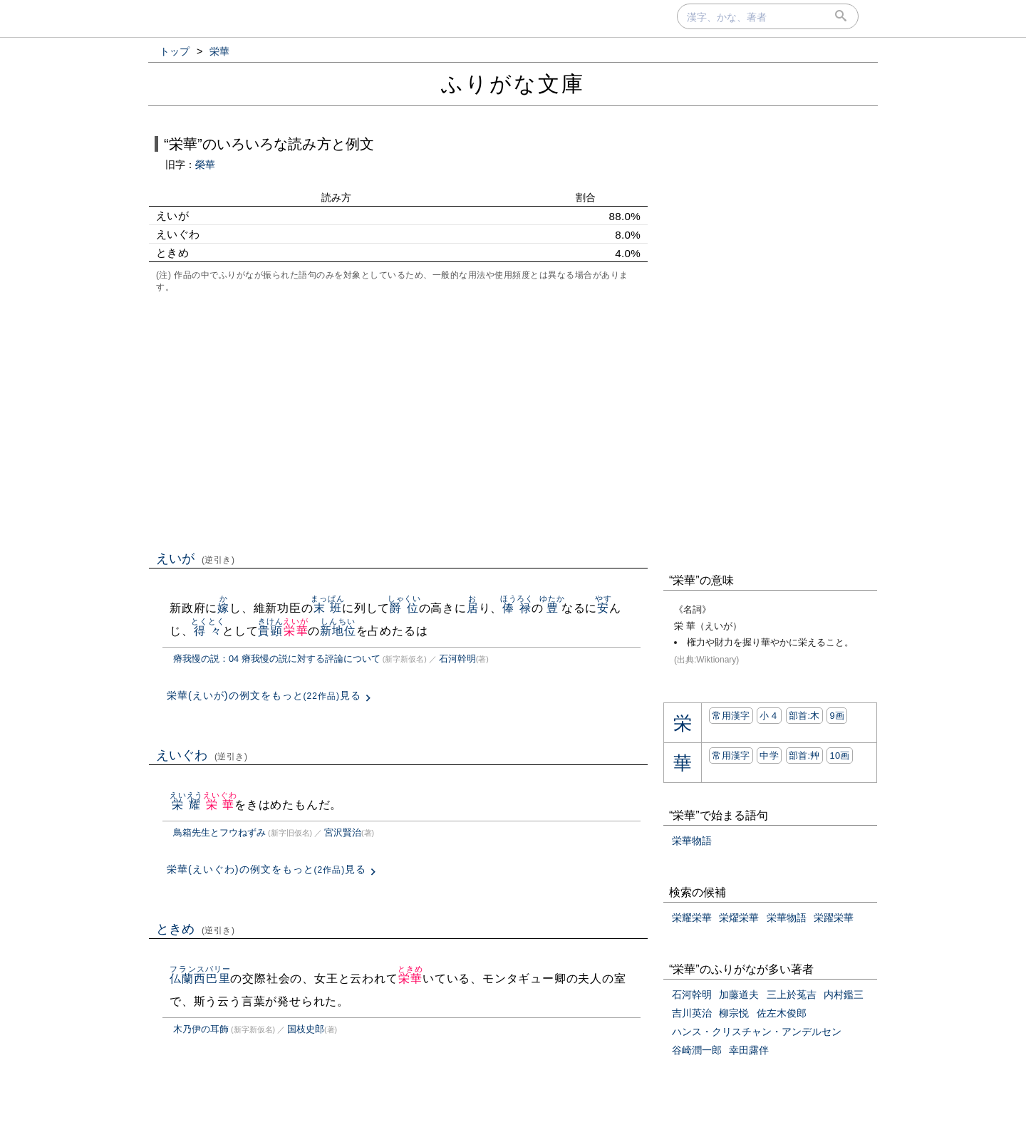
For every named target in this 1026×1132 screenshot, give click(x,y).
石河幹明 (457, 658)
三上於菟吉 (792, 994)
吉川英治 (692, 1013)
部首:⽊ (804, 715)
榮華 (205, 164)
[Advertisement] (398, 420)
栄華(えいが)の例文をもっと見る (264, 695)
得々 (207, 631)
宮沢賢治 (342, 832)
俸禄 (517, 608)
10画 (839, 755)
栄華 (295, 631)
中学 (769, 755)
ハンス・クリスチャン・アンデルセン (756, 1031)
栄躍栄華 (834, 917)
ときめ (195, 929)
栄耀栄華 (692, 917)
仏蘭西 (187, 978)
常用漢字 (731, 715)
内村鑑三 (844, 994)
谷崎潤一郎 (697, 1050)
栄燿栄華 (739, 917)
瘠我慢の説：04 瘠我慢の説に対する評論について (276, 658)
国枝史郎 (305, 1029)
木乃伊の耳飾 (201, 1029)
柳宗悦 (734, 1013)
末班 (327, 608)
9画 (836, 715)
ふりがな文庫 (513, 83)
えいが (195, 558)
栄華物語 (692, 840)
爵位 (404, 608)
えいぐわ (202, 755)
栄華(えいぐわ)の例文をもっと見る (266, 869)
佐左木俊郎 (782, 1013)
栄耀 (186, 805)
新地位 (338, 631)
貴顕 (270, 631)
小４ (769, 715)
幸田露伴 (749, 1050)
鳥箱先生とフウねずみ (219, 832)
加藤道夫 (739, 994)
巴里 (217, 978)
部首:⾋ (804, 755)
